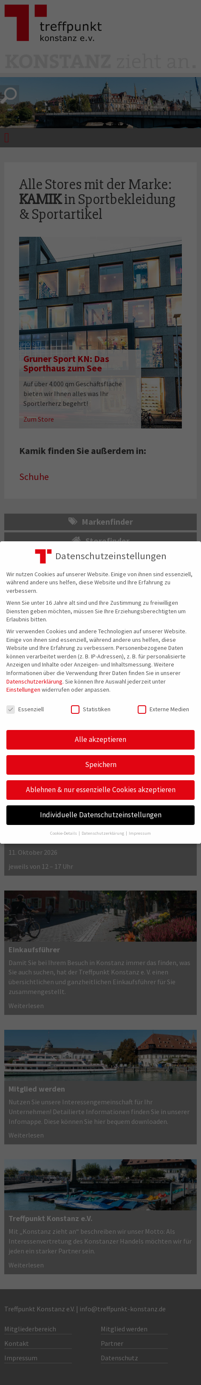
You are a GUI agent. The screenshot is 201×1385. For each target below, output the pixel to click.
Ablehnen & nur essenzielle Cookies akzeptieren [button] (101, 789)
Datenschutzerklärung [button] (103, 833)
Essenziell (25, 709)
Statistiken (90, 709)
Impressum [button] (140, 833)
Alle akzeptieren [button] (100, 739)
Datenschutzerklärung (34, 681)
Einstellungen (23, 689)
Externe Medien (163, 709)
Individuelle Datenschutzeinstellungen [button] (100, 814)
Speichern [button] (100, 764)
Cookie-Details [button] (64, 833)
